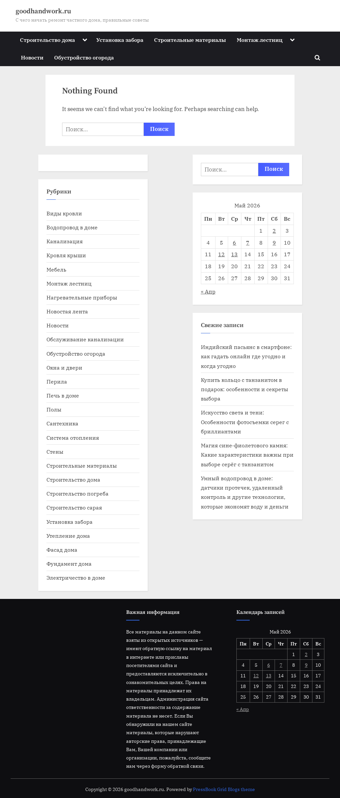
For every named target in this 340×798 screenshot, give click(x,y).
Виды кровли (64, 213)
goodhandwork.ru (43, 11)
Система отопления (72, 437)
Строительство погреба (77, 493)
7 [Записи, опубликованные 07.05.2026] (247, 242)
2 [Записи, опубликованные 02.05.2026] (274, 230)
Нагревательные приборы (81, 297)
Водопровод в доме (72, 227)
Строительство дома (47, 39)
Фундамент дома (69, 563)
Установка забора (119, 39)
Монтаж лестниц (260, 39)
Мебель (56, 269)
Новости (32, 57)
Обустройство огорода (84, 57)
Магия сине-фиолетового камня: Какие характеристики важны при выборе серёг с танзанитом (247, 455)
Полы (53, 409)
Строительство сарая (74, 507)
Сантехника (62, 423)
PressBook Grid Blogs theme (224, 789)
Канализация (64, 241)
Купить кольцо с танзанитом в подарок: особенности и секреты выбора (244, 389)
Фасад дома (61, 549)
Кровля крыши (66, 255)
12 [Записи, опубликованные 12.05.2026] (221, 254)
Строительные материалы (190, 39)
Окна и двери (64, 367)
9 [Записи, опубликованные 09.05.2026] (274, 242)
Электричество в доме (75, 577)
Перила (56, 381)
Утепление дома (68, 535)
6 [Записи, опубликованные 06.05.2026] (234, 242)
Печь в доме (62, 395)
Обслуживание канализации (85, 339)
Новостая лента (67, 311)
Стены (54, 451)
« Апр (208, 291)
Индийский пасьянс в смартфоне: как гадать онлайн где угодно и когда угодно (246, 356)
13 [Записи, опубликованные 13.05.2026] (234, 254)
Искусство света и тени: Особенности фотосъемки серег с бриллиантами (245, 422)
